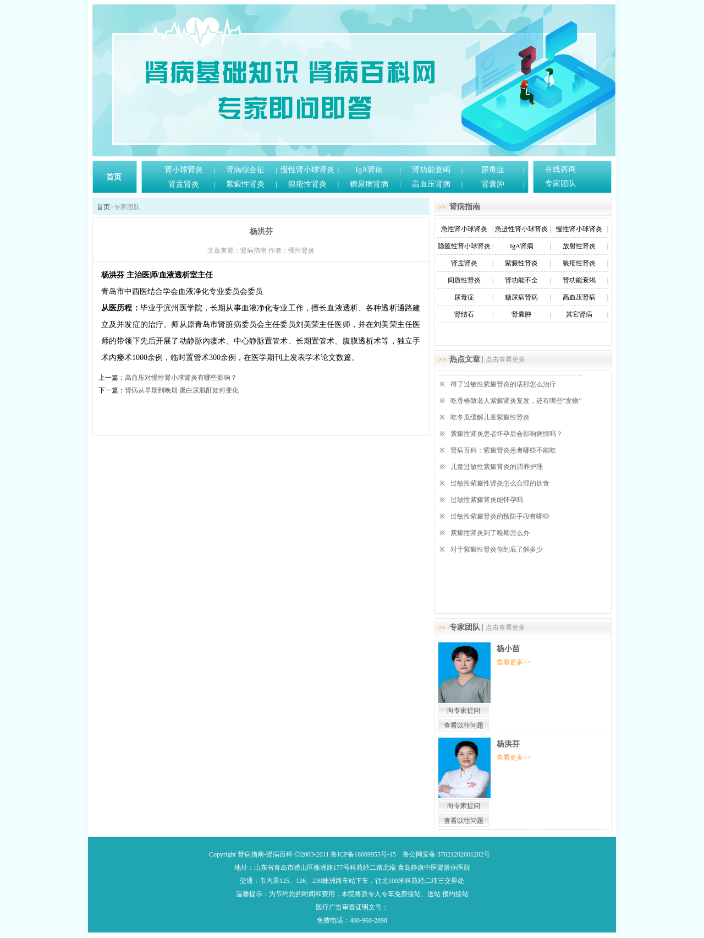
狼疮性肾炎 (307, 184)
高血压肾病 (431, 184)
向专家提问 (463, 711)
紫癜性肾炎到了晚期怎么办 (490, 533)
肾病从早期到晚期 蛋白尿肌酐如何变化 (182, 390)
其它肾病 (579, 314)
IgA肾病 (369, 170)
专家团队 (560, 183)
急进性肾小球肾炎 (521, 229)
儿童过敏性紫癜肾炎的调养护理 (496, 467)
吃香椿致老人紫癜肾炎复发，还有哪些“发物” (516, 401)
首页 (114, 177)
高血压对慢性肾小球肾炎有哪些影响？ (181, 377)
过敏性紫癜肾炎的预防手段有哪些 (499, 516)
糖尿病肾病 (369, 184)
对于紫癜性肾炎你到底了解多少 (496, 549)
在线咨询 (560, 169)
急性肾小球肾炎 (464, 229)
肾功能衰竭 (431, 170)
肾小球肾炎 (183, 170)
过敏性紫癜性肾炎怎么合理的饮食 (499, 483)
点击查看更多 (505, 359)
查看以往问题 (463, 725)
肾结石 (464, 314)
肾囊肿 (492, 184)
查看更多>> (514, 662)
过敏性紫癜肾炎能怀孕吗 (486, 500)
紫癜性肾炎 (245, 184)
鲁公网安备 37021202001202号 (446, 854)
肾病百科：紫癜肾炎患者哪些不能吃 (503, 450)
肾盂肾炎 (183, 184)
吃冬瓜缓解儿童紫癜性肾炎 (490, 417)
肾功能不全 (521, 280)
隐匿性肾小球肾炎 (464, 246)
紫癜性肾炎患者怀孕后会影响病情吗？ (506, 434)
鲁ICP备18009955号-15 (363, 854)
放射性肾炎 (579, 246)
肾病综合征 (245, 170)
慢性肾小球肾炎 (307, 170)
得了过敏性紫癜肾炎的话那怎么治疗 (503, 384)
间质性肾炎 (464, 280)
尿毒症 (492, 170)
